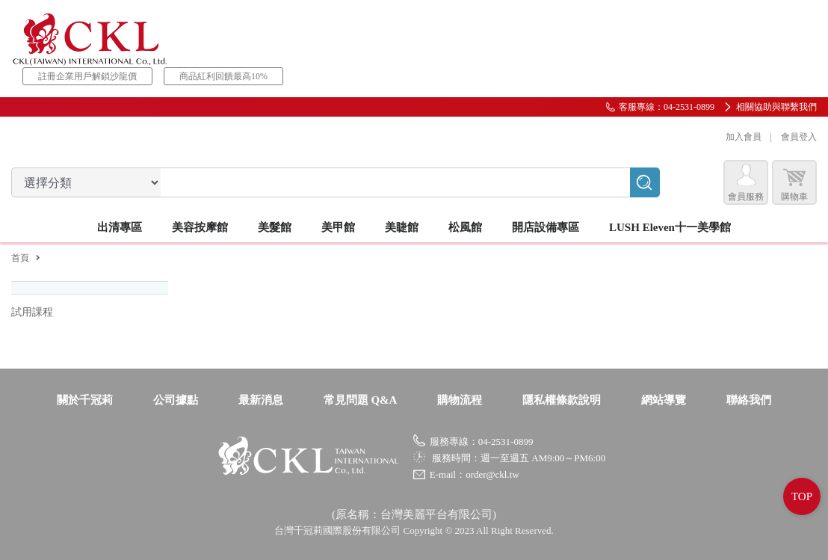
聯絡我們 (748, 400)
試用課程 (32, 312)
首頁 (20, 258)
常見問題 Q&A (361, 400)
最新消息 (260, 400)
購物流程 (459, 400)
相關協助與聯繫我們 (776, 106)
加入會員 (743, 137)
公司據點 (175, 400)
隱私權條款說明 (561, 400)
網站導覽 (663, 400)
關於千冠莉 (85, 400)
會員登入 (799, 137)
